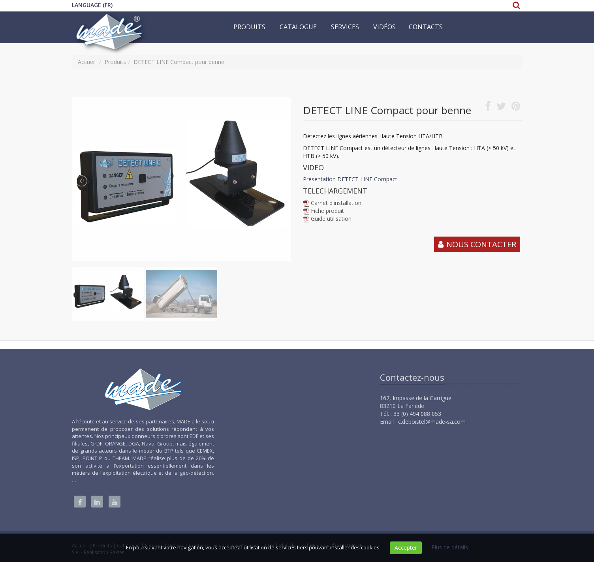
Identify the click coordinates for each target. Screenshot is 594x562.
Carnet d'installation (336, 203)
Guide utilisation (331, 218)
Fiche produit (327, 210)
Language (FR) (92, 5)
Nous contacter (481, 244)
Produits (249, 27)
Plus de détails (449, 547)
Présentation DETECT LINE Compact (350, 179)
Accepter (406, 547)
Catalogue (298, 27)
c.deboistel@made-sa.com (432, 421)
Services (345, 27)
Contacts (426, 27)
